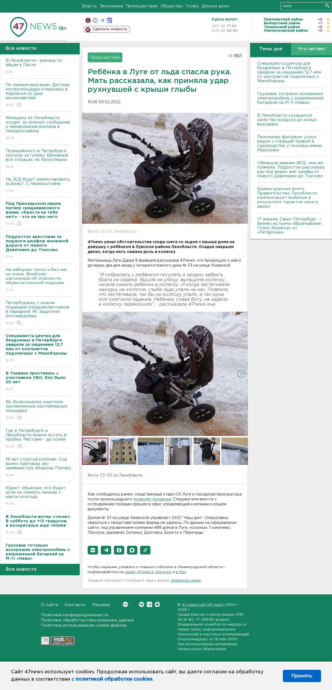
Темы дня (270, 49)
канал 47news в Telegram (148, 572)
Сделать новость (110, 29)
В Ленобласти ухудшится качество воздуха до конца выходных (286, 120)
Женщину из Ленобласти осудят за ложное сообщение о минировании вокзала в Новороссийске (38, 128)
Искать (327, 6)
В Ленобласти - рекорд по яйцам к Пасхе (38, 66)
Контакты (75, 605)
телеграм (102, 20)
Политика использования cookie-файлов (84, 625)
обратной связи (186, 580)
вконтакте (95, 20)
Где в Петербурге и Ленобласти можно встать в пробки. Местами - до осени (38, 439)
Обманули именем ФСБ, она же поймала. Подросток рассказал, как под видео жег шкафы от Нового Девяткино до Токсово (291, 169)
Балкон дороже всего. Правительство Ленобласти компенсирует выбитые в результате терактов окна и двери (287, 197)
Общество (171, 6)
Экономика (111, 6)
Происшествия (141, 6)
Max (157, 604)
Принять (302, 676)
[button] (93, 550)
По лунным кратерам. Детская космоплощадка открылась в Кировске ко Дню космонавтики (38, 95)
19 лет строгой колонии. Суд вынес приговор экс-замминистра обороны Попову (38, 467)
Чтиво (192, 6)
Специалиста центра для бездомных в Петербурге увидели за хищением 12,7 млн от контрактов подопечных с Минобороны (289, 72)
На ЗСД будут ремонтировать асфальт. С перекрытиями (38, 185)
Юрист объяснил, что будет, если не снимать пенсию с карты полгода (38, 496)
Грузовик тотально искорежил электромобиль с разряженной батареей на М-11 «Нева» (290, 98)
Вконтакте (125, 604)
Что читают (312, 49)
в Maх (181, 572)
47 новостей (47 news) (203, 604)
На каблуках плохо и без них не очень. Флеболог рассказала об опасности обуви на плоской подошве (38, 280)
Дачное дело (215, 6)
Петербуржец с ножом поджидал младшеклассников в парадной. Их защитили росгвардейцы (38, 313)
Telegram (149, 604)
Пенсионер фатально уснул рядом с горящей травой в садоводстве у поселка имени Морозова (289, 143)
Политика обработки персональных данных (87, 620)
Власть (89, 6)
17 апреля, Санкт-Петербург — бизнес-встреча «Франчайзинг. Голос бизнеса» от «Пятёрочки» (289, 225)
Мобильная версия (88, 20)
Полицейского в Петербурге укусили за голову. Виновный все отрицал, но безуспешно (38, 159)
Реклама (101, 605)
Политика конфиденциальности (74, 615)
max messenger (109, 20)
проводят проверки (152, 499)
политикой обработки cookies (114, 679)
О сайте (49, 605)
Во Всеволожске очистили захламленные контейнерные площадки (38, 410)
